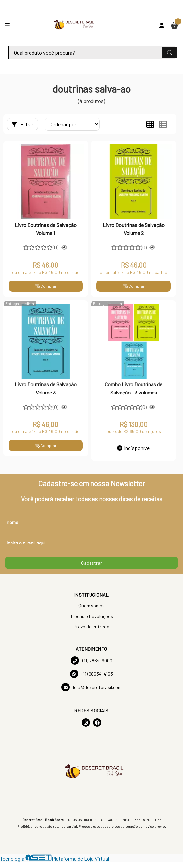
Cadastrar (91, 563)
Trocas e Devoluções (91, 616)
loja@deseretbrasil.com (91, 687)
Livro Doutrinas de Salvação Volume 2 (134, 229)
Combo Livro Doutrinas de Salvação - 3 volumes (133, 388)
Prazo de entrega (91, 626)
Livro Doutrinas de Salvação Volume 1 (46, 229)
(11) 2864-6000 (91, 660)
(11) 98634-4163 (91, 674)
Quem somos (91, 605)
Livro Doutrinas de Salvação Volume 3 (46, 388)
